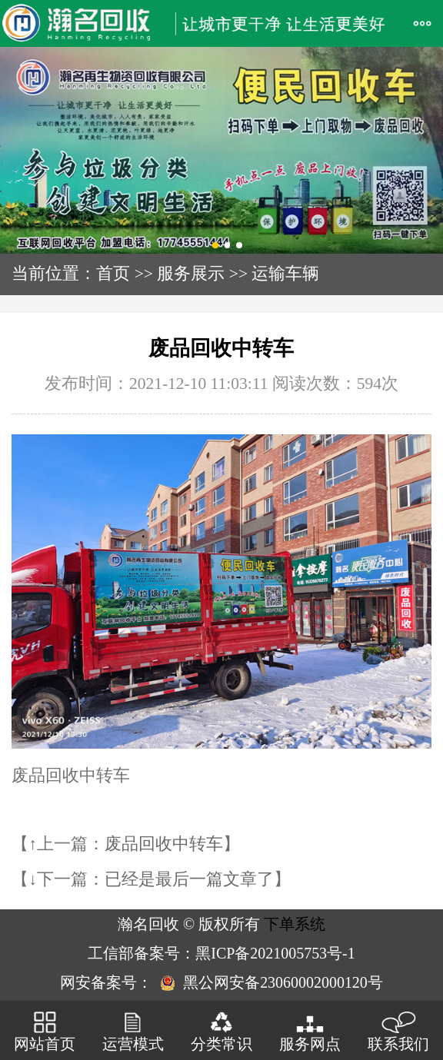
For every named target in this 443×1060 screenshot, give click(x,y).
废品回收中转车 (164, 844)
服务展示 (191, 273)
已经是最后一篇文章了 (189, 879)
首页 (113, 273)
